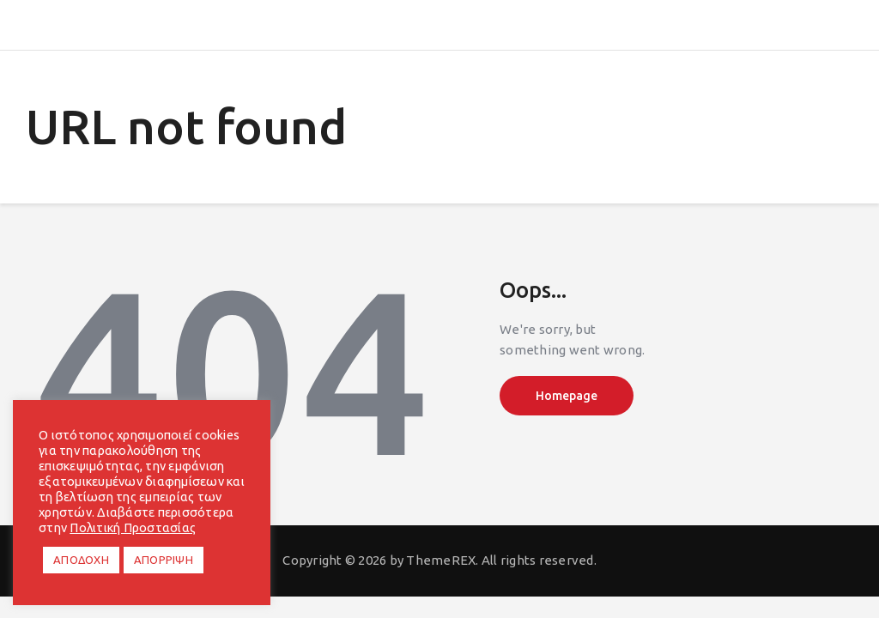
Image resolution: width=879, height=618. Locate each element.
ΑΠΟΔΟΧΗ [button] (81, 560)
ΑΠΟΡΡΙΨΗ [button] (163, 560)
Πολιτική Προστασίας (133, 527)
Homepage (566, 396)
